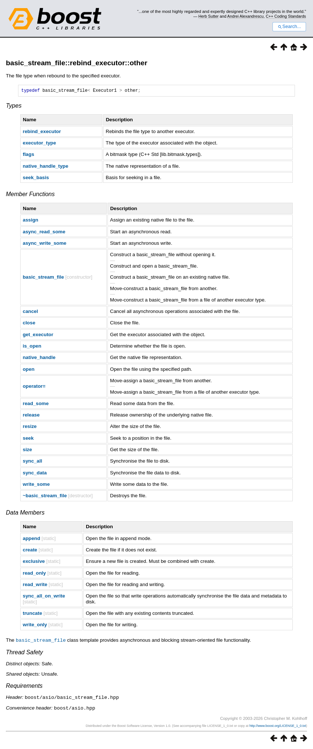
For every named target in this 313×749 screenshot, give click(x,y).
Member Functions (30, 195)
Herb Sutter (208, 16)
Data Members (25, 514)
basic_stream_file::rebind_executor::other (76, 63)
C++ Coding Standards (286, 16)
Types (13, 107)
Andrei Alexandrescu (245, 16)
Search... (289, 26)
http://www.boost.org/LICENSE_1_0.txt (277, 726)
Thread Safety (24, 653)
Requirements (24, 686)
